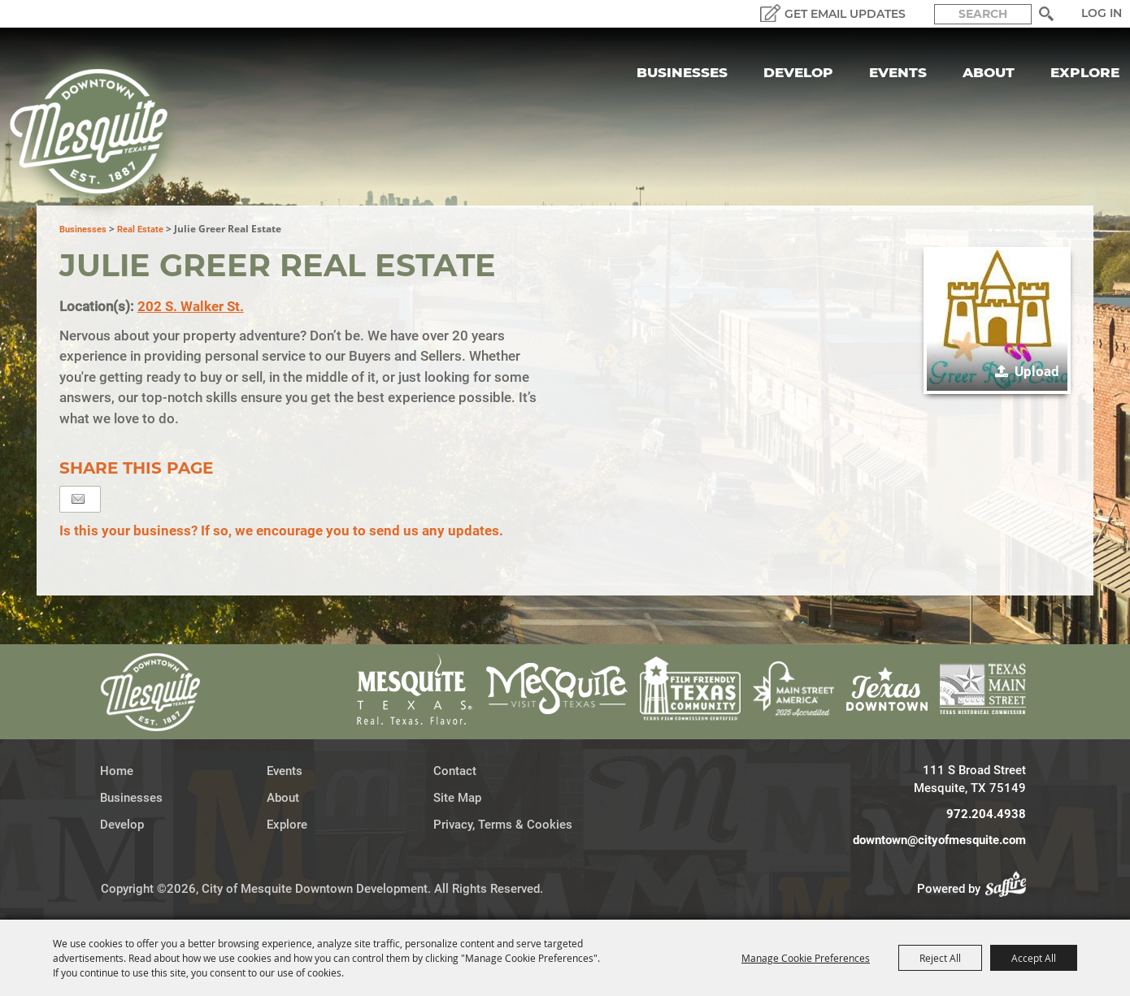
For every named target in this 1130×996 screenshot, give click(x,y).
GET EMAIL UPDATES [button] (845, 13)
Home (116, 771)
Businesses (682, 72)
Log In (1101, 13)
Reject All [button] (940, 957)
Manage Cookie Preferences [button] (805, 957)
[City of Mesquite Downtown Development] (98, 131)
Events (898, 72)
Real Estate (140, 229)
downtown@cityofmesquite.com (939, 840)
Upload (1037, 371)
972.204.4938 (986, 814)
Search (1046, 14)
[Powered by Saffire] (1010, 888)
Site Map (457, 797)
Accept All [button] (1033, 957)
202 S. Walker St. (190, 306)
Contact (454, 771)
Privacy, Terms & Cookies (502, 824)
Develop (798, 72)
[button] (997, 320)
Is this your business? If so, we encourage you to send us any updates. (281, 530)
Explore (1084, 72)
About (989, 72)
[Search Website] (983, 14)
